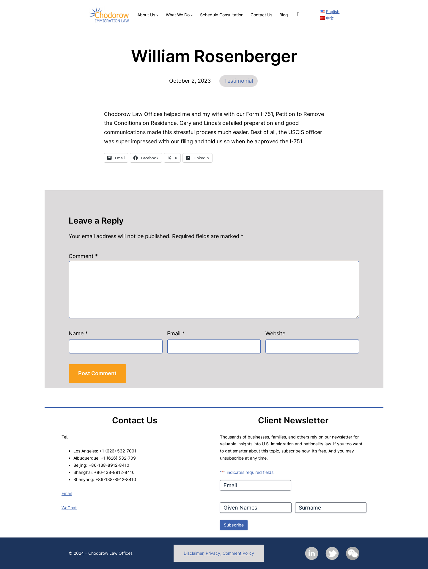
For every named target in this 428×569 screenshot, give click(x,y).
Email (176, 333)
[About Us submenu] (157, 15)
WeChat (69, 507)
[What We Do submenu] (192, 15)
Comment (83, 256)
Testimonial (238, 81)
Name (78, 333)
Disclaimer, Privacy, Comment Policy (219, 553)
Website (275, 333)
